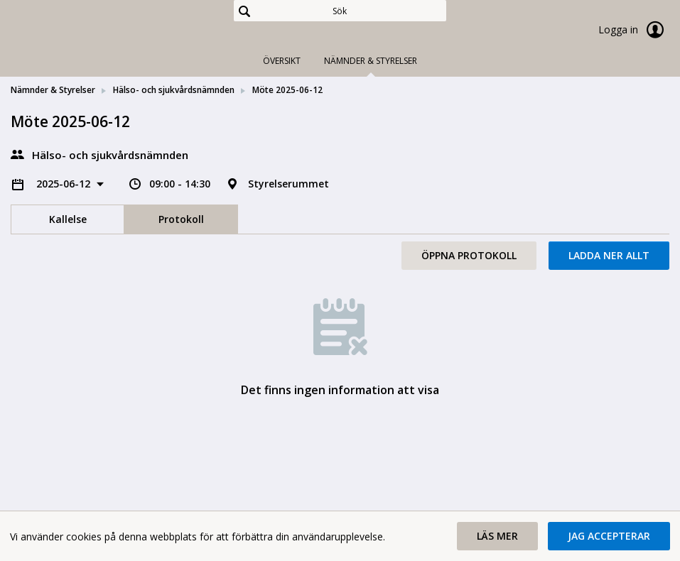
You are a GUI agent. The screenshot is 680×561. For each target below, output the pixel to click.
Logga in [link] (633, 30)
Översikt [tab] (282, 61)
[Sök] (340, 10)
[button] (497, 536)
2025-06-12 (64, 183)
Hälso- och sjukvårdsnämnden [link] (173, 90)
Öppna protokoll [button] (469, 255)
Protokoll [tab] (181, 219)
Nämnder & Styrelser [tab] (370, 61)
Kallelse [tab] (68, 219)
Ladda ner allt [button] (608, 255)
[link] (82, 31)
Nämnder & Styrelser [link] (53, 90)
